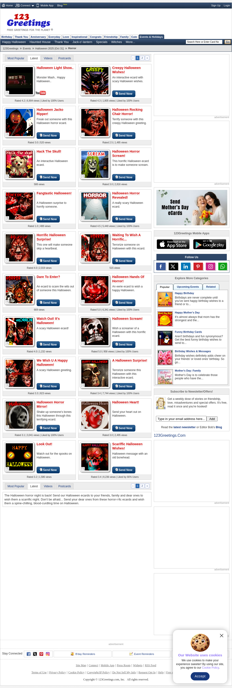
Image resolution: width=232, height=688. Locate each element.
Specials (101, 42)
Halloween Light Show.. (55, 68)
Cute (134, 36)
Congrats (96, 36)
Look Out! (44, 444)
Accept (200, 676)
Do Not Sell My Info (124, 672)
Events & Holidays (151, 36)
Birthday (6, 36)
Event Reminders (141, 654)
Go (228, 41)
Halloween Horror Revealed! (126, 195)
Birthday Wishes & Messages (193, 351)
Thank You (21, 36)
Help (160, 672)
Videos (48, 58)
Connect (25, 5)
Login (227, 5)
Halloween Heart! (125, 402)
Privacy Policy (57, 672)
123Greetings (10, 48)
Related (211, 286)
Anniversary (38, 36)
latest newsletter (184, 427)
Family (124, 36)
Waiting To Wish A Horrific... (126, 237)
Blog (59, 5)
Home (9, 5)
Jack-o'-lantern (82, 42)
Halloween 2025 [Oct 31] (49, 48)
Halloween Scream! (127, 318)
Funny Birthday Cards (188, 331)
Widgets (137, 665)
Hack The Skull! (49, 151)
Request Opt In (147, 672)
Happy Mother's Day (187, 312)
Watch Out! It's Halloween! (48, 321)
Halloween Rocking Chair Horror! (127, 112)
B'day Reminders (82, 654)
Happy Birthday (184, 293)
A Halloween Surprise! (129, 360)
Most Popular (16, 58)
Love (66, 36)
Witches (116, 42)
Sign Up (215, 5)
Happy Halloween (14, 42)
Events (27, 48)
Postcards (64, 58)
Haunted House (40, 42)
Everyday (54, 36)
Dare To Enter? (48, 277)
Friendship (111, 36)
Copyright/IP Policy (98, 672)
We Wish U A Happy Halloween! (52, 363)
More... (130, 42)
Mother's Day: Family (188, 370)
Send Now (123, 93)
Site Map (81, 665)
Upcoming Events (188, 286)
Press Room (124, 665)
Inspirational (79, 36)
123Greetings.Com (169, 435)
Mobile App (47, 5)
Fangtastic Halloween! (54, 193)
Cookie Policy (76, 672)
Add (212, 419)
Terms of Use (39, 672)
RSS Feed (150, 665)
